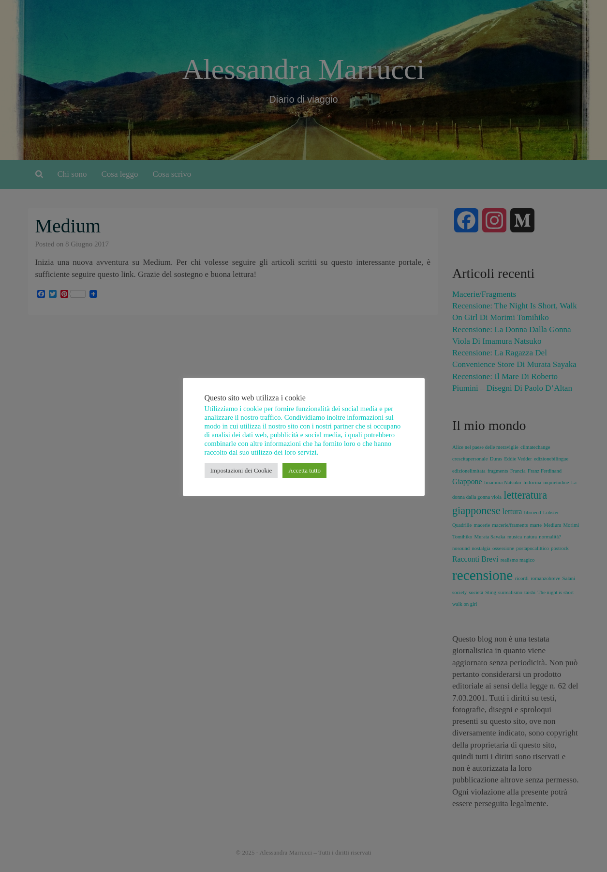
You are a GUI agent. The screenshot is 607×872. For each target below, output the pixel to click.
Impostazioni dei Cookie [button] (241, 470)
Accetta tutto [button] (304, 470)
